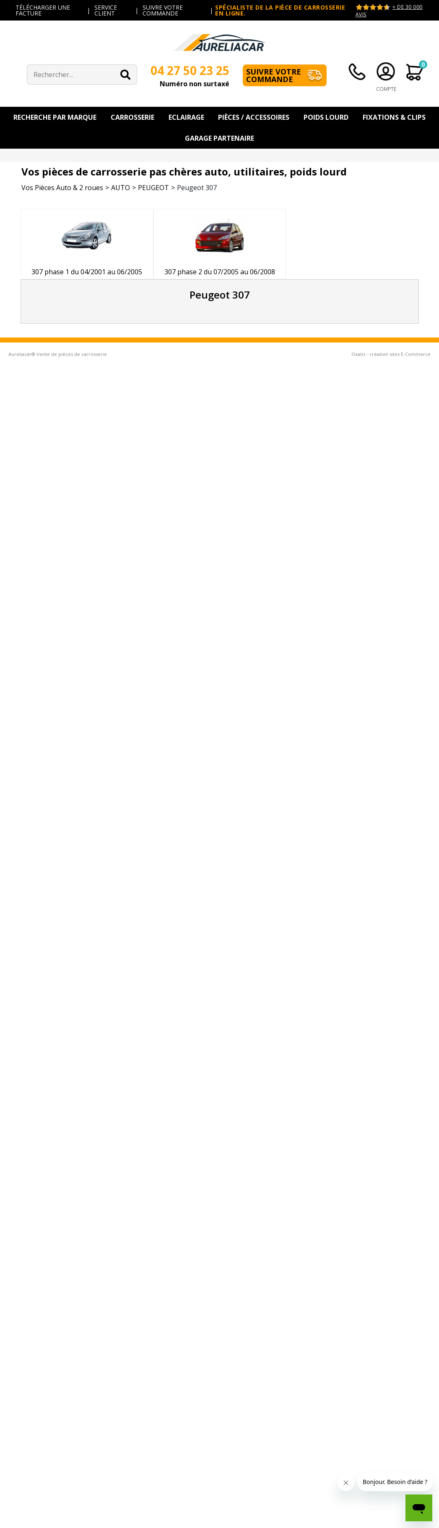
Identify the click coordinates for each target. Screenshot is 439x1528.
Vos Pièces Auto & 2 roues (62, 187)
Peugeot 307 (197, 187)
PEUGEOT (153, 187)
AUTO (120, 187)
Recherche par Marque (54, 117)
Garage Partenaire (219, 138)
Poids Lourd (326, 117)
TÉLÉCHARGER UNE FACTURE (43, 10)
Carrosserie (132, 117)
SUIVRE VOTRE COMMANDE (163, 10)
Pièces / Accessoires (253, 117)
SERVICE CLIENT (105, 10)
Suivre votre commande (273, 75)
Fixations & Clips (394, 117)
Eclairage (186, 117)
